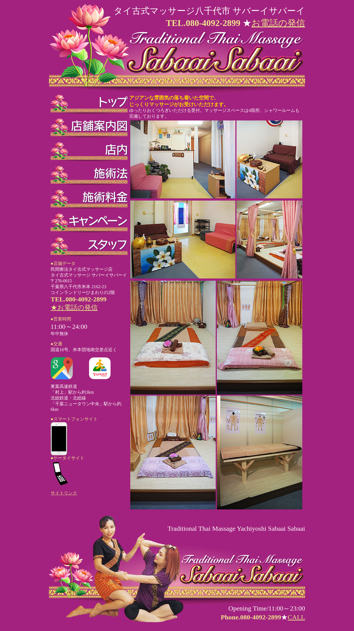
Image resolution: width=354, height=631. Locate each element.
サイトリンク (64, 493)
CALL (296, 617)
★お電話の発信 (74, 307)
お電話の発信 (278, 23)
